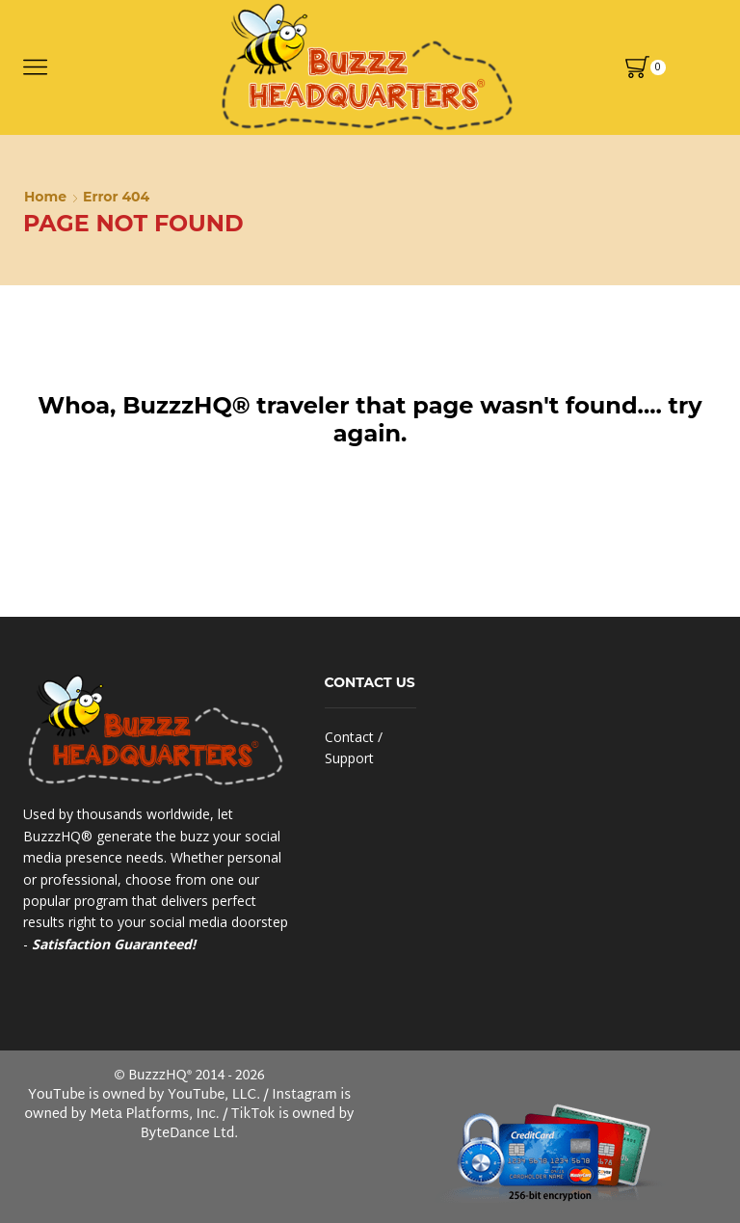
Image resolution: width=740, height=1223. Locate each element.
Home (45, 196)
